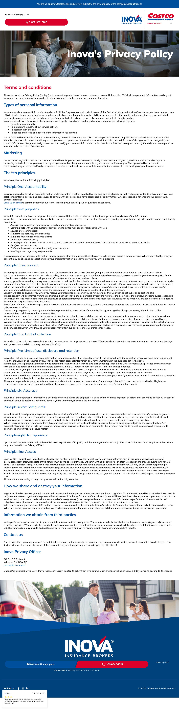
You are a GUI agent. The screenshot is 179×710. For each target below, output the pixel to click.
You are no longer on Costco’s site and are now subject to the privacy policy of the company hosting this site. (90, 4)
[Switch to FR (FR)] (28, 14)
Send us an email (13, 202)
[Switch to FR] (171, 23)
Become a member (154, 23)
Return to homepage (14, 14)
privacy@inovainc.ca (14, 565)
